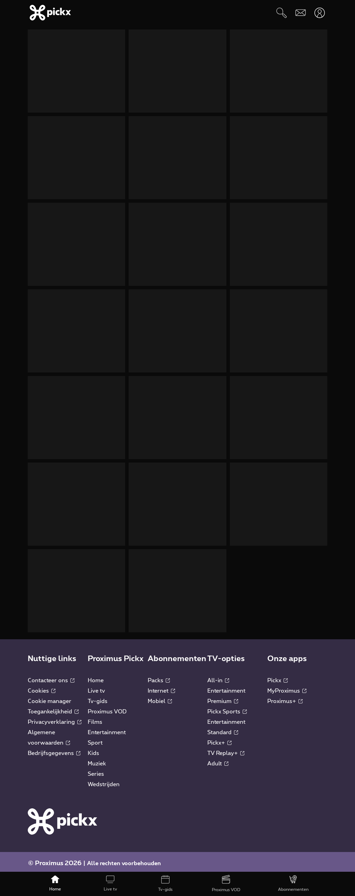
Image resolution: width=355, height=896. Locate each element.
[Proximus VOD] (226, 884)
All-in (218, 677)
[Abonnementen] (293, 884)
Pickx (277, 677)
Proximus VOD (107, 708)
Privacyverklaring (54, 718)
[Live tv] (110, 884)
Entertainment (107, 729)
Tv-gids (97, 698)
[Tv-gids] (165, 884)
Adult (217, 760)
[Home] (55, 884)
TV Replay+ (225, 750)
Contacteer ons (51, 677)
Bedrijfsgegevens (54, 750)
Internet (161, 687)
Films (95, 718)
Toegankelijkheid (53, 708)
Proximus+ (285, 698)
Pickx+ (219, 739)
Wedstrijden (104, 781)
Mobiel (160, 698)
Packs (159, 677)
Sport (95, 739)
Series (96, 770)
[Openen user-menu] (319, 12)
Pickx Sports (227, 708)
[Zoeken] (281, 12)
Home (96, 677)
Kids (93, 750)
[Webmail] (300, 12)
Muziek (97, 760)
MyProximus (286, 687)
